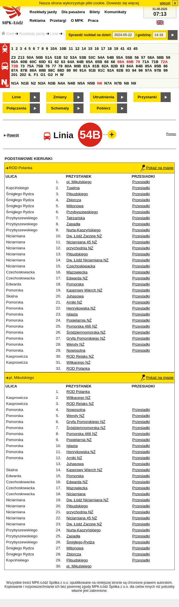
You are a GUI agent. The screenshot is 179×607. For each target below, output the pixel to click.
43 (129, 48)
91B (92, 70)
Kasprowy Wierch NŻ (84, 290)
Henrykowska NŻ (81, 308)
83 (122, 66)
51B (57, 57)
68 (113, 62)
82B (114, 66)
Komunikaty (115, 12)
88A (33, 70)
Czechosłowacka (81, 266)
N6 (99, 83)
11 (71, 48)
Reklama (37, 20)
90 (75, 70)
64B (80, 62)
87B (23, 70)
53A (73, 57)
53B (82, 57)
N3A (42, 83)
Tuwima (73, 188)
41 (122, 48)
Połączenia (16, 108)
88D (60, 70)
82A (105, 66)
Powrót (13, 135)
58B (160, 57)
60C (33, 62)
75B (39, 66)
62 (57, 62)
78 (60, 66)
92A (110, 70)
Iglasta (72, 314)
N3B (52, 83)
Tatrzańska (76, 218)
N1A (15, 83)
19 (116, 48)
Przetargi (58, 20)
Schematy (60, 108)
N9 (133, 83)
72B (14, 66)
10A (53, 48)
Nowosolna (76, 350)
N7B (118, 83)
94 (134, 70)
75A (30, 66)
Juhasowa (75, 296)
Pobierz (103, 108)
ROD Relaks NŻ (80, 356)
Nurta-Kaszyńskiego (84, 230)
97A (148, 70)
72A (164, 62)
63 (63, 62)
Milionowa (75, 206)
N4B (71, 83)
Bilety (95, 12)
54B (110, 57)
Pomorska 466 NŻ (82, 326)
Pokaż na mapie (157, 168)
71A (145, 62)
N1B (25, 83)
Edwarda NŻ (77, 278)
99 (166, 70)
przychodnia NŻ (80, 248)
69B (130, 62)
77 (54, 66)
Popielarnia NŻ (79, 320)
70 (138, 62)
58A (150, 57)
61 (50, 62)
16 (97, 48)
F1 (36, 75)
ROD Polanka (78, 368)
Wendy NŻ (76, 344)
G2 (50, 75)
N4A (61, 83)
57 (143, 57)
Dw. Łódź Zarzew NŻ (84, 236)
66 (106, 62)
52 (66, 57)
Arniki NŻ (74, 302)
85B (157, 66)
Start (7, 34)
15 (90, 48)
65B (98, 62)
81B (95, 66)
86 (166, 66)
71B (154, 62)
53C (91, 57)
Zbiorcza (74, 200)
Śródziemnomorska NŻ (86, 332)
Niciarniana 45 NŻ (82, 242)
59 (168, 57)
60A (14, 62)
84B (139, 66)
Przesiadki (141, 182)
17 (103, 48)
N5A (81, 83)
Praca (93, 20)
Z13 (21, 57)
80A (68, 66)
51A (48, 57)
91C (101, 70)
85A (148, 66)
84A (130, 66)
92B (119, 70)
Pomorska (75, 284)
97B (157, 70)
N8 (126, 83)
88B (42, 70)
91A (82, 70)
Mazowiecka (77, 272)
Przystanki (147, 97)
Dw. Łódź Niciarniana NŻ (88, 260)
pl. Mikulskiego (79, 182)
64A (70, 62)
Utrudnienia (103, 97)
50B (39, 57)
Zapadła (73, 224)
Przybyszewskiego (82, 212)
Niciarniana (76, 494)
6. (30, 75)
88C (51, 70)
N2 (33, 83)
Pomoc (171, 134)
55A (119, 57)
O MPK (77, 20)
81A (86, 66)
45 (135, 48)
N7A (108, 83)
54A (101, 57)
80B (77, 66)
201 (14, 75)
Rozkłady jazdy (32, 34)
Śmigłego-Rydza (81, 542)
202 (23, 75)
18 (110, 48)
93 (128, 70)
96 (141, 70)
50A (30, 57)
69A (120, 62)
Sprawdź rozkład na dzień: (90, 35)
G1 (43, 75)
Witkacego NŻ (79, 362)
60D (42, 62)
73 (22, 66)
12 (77, 48)
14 (84, 48)
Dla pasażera (73, 12)
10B (62, 48)
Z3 (13, 57)
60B (23, 62)
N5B (91, 83)
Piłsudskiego (77, 194)
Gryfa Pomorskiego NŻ (86, 338)
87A (14, 70)
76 (47, 66)
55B (128, 57)
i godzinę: (144, 35)
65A (89, 62)
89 (69, 70)
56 (137, 57)
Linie (54, 34)
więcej (165, 3)
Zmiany (60, 97)
